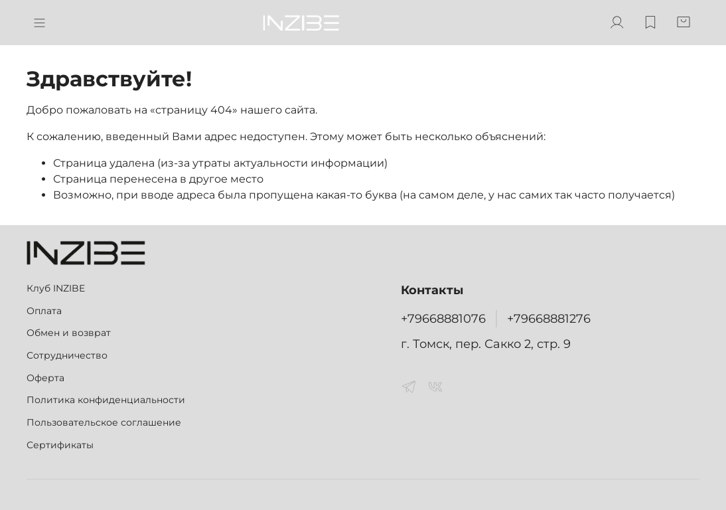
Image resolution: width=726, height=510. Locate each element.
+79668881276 (549, 318)
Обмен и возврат (69, 333)
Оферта (45, 378)
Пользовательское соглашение (104, 422)
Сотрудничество (67, 355)
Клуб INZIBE (56, 288)
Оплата (44, 311)
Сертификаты (60, 445)
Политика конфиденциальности (106, 400)
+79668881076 (443, 318)
